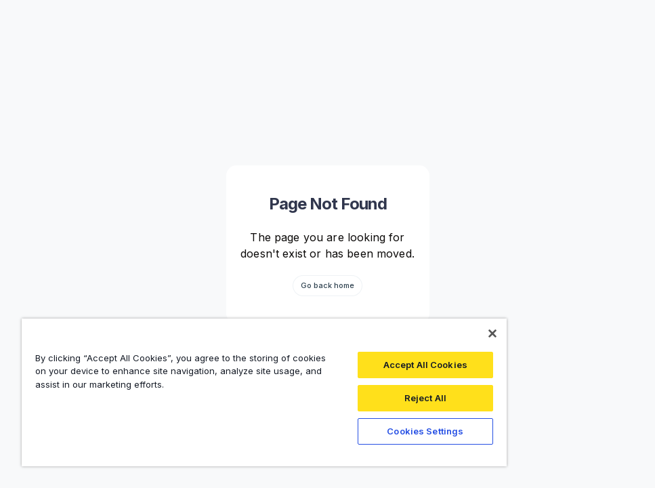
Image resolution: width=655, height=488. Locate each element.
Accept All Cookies (425, 364)
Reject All (425, 397)
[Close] (492, 333)
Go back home (327, 285)
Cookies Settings (425, 431)
